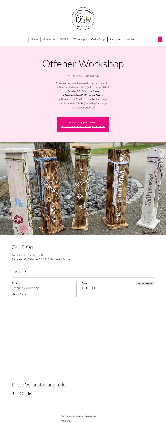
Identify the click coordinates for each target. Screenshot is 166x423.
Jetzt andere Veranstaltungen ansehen (83, 126)
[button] (160, 39)
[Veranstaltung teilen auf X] (21, 393)
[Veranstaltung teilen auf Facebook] (13, 393)
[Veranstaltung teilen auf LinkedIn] (30, 393)
